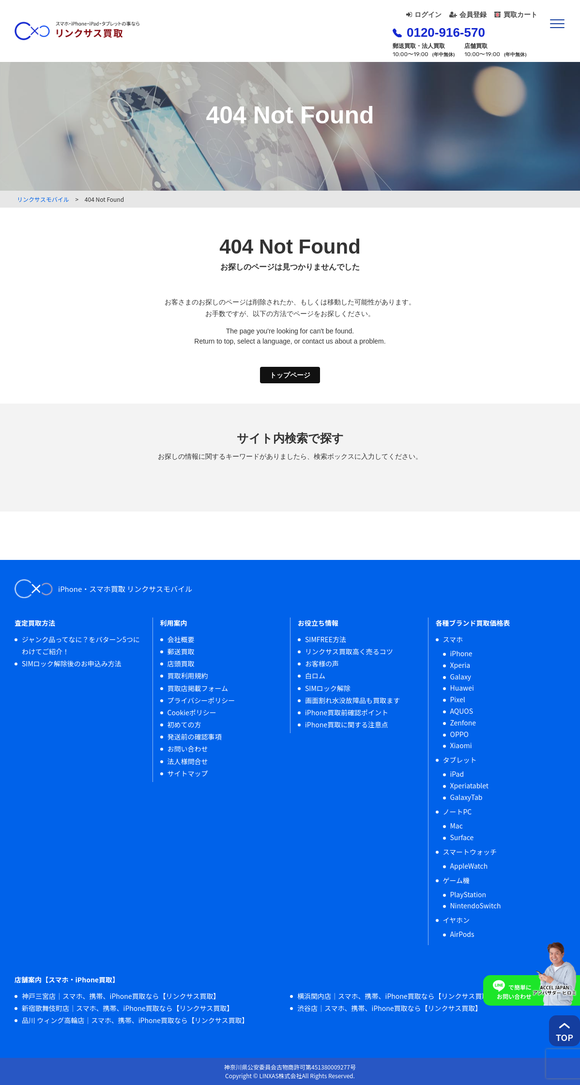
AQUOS (461, 711)
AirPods (462, 934)
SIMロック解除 (328, 688)
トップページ (290, 375)
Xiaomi (461, 745)
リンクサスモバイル (43, 199)
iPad (457, 774)
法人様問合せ (188, 761)
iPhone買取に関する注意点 (346, 724)
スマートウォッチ (470, 852)
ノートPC (457, 811)
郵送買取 (181, 651)
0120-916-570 (439, 32)
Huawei (462, 688)
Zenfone (463, 722)
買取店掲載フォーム (198, 688)
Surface (462, 837)
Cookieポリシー (192, 712)
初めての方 (184, 724)
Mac (456, 825)
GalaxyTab (466, 797)
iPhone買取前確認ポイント (346, 712)
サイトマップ (188, 773)
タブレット (460, 760)
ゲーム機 (456, 880)
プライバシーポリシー (201, 700)
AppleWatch (469, 866)
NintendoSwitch (475, 905)
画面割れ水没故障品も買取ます (352, 700)
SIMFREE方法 (325, 639)
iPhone (461, 653)
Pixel (457, 699)
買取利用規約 (188, 675)
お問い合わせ (188, 748)
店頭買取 (181, 663)
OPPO (459, 734)
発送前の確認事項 (195, 736)
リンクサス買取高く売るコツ (349, 651)
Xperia (460, 665)
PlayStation (468, 894)
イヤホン (456, 920)
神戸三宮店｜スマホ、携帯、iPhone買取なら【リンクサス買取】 (121, 996)
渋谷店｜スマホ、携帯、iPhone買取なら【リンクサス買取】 (389, 1008)
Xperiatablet (469, 785)
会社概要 (181, 639)
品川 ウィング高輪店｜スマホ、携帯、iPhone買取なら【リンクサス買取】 (135, 1020)
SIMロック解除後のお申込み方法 (72, 663)
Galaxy (461, 676)
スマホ (453, 639)
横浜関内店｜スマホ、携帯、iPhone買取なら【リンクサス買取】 (396, 996)
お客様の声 (322, 663)
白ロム (315, 675)
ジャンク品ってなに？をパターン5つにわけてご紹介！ (81, 645)
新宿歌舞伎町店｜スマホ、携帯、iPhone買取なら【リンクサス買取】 (127, 1008)
